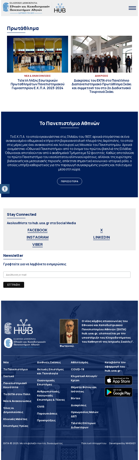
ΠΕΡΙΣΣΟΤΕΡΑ (69, 181)
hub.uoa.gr (113, 370)
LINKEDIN (101, 237)
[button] (5, 189)
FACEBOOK (37, 230)
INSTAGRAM (38, 237)
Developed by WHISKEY (122, 443)
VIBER (37, 244)
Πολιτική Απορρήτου (93, 443)
